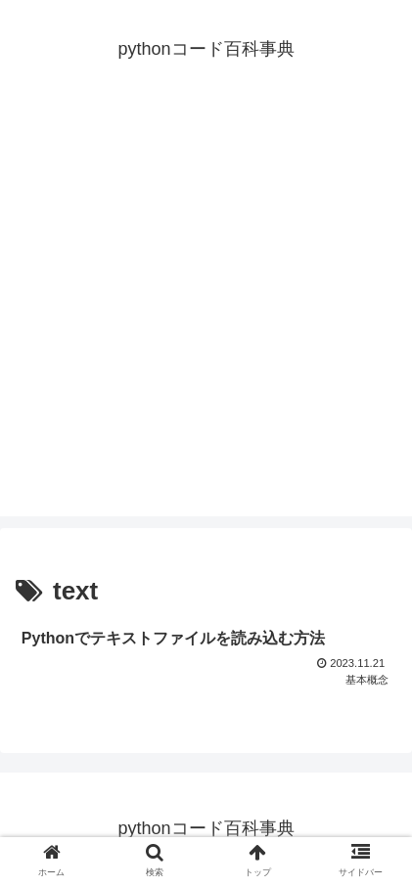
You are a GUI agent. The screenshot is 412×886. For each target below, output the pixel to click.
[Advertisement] (206, 310)
